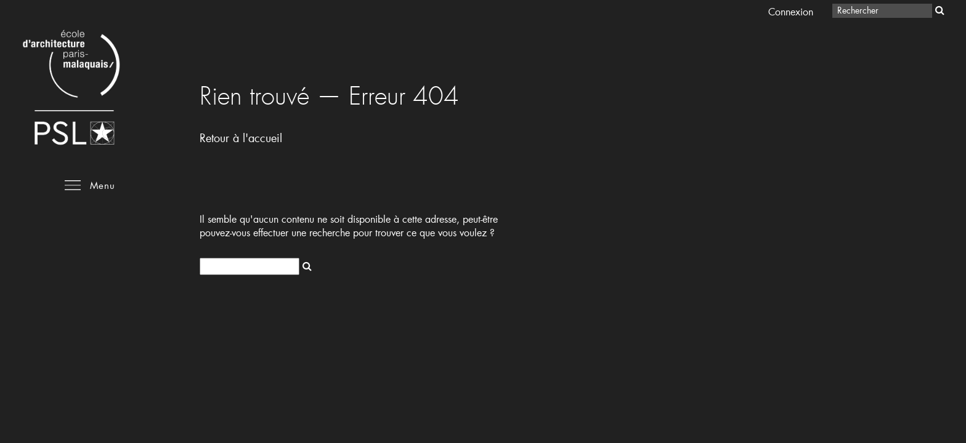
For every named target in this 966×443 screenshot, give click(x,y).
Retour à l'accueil (241, 137)
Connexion (790, 11)
